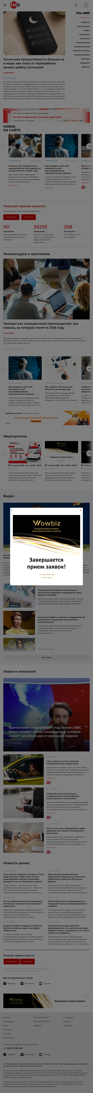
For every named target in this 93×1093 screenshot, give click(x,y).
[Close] (81, 510)
